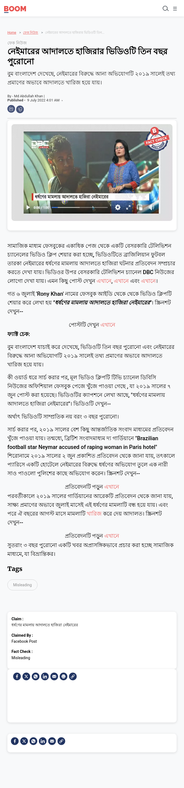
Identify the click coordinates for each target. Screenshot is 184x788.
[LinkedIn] (45, 676)
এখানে (104, 281)
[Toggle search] (165, 8)
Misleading (22, 585)
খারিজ (94, 513)
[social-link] (73, 676)
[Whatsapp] (35, 676)
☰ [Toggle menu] (175, 9)
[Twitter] (26, 676)
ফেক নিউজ (30, 33)
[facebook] (17, 676)
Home (11, 33)
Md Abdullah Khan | (29, 96)
